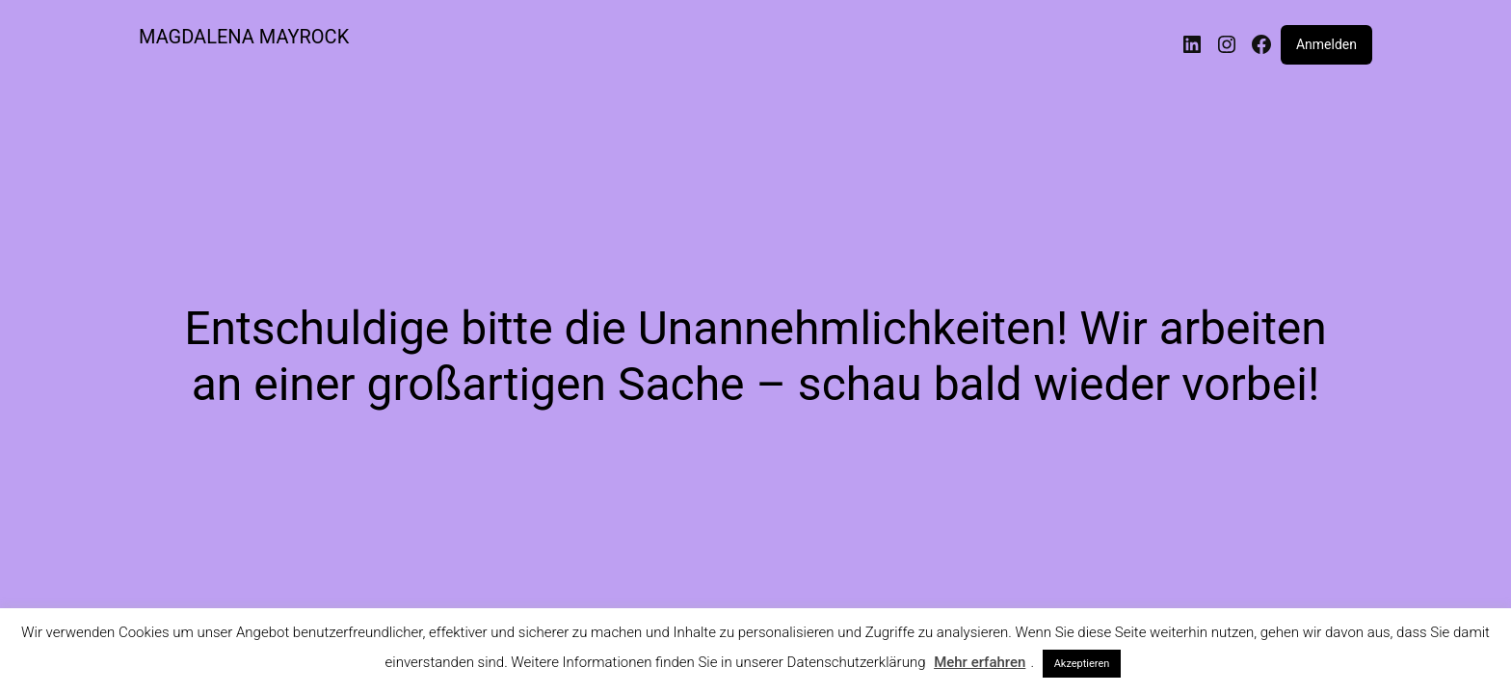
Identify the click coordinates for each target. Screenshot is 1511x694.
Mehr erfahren (979, 662)
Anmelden (1326, 44)
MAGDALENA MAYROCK (244, 36)
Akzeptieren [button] (1082, 663)
